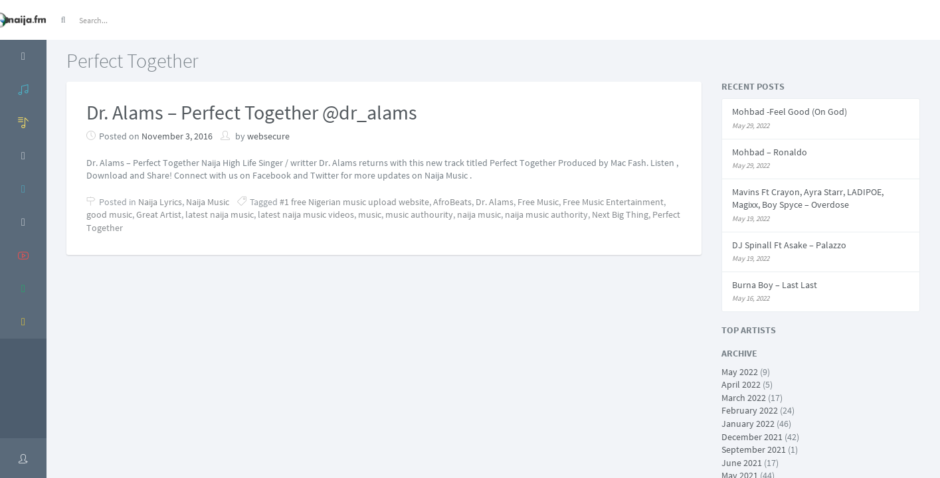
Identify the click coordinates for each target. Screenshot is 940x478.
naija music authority (546, 214)
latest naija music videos (306, 214)
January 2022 (748, 424)
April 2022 (741, 384)
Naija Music (207, 202)
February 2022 (749, 410)
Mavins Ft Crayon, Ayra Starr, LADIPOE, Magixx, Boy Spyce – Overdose (808, 198)
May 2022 (739, 372)
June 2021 (741, 463)
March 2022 (743, 398)
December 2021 (752, 437)
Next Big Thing (620, 214)
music (369, 214)
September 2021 (753, 449)
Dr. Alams (495, 202)
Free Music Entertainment (613, 202)
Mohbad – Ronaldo (769, 152)
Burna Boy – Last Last (774, 285)
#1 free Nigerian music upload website (354, 202)
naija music (479, 214)
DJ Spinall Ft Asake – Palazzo (789, 245)
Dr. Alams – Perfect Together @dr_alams (251, 112)
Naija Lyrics (160, 202)
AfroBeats (452, 202)
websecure (268, 136)
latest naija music (219, 214)
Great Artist (158, 214)
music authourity (419, 214)
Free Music (538, 202)
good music (109, 214)
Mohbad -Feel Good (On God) (789, 112)
